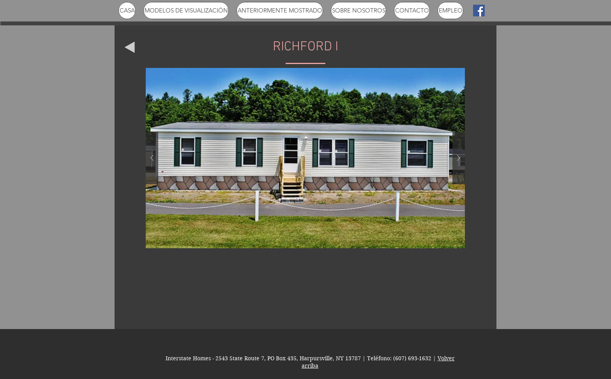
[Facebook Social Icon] (479, 10)
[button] (305, 158)
